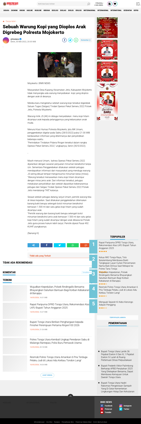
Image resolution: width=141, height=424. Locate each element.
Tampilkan (86, 272)
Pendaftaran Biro (67, 416)
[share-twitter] (70, 40)
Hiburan (59, 10)
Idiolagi (79, 10)
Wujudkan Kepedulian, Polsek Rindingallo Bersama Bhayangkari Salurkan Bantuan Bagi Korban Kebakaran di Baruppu (56, 294)
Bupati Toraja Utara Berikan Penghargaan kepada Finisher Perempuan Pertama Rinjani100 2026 (59, 327)
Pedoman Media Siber (85, 416)
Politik (53, 396)
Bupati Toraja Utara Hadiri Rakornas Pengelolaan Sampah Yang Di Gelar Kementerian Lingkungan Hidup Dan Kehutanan (117, 381)
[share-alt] (33, 245)
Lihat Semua (47, 375)
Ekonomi (17, 10)
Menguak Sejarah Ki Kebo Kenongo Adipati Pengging (119, 299)
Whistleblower (35, 416)
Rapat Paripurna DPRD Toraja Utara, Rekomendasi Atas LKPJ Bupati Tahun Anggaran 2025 (59, 309)
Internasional (130, 10)
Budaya (7, 10)
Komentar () (85, 40)
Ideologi (69, 10)
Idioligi (90, 10)
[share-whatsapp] (76, 40)
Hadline (37, 10)
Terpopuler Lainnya (118, 311)
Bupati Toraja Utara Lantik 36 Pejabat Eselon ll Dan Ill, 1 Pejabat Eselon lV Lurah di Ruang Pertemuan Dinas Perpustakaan (117, 349)
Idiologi (99, 10)
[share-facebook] (64, 40)
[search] (64, 3)
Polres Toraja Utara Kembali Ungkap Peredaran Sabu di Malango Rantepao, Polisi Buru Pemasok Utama (59, 345)
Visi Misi (45, 416)
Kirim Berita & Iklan (105, 416)
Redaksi (54, 416)
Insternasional (113, 10)
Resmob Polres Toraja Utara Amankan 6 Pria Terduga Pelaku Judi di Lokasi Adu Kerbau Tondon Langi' (59, 362)
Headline (48, 10)
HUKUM (27, 10)
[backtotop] (70, 390)
